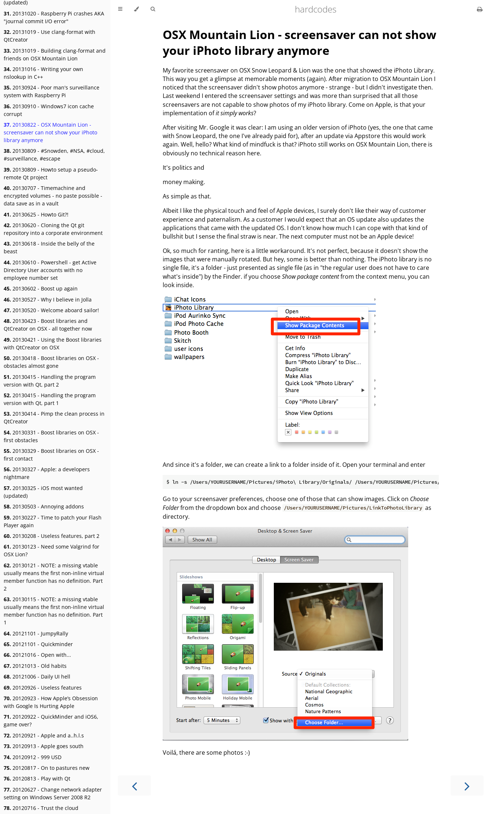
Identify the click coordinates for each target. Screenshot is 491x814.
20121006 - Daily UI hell (37, 676)
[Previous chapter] (134, 785)
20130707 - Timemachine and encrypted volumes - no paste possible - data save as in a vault (53, 195)
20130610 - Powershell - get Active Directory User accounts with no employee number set (50, 270)
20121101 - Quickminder (38, 644)
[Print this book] (479, 9)
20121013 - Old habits (35, 665)
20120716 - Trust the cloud (41, 807)
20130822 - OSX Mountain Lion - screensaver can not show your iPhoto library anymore (50, 132)
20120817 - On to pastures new (46, 767)
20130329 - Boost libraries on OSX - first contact (51, 454)
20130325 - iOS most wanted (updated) (43, 491)
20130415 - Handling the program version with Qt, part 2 (50, 380)
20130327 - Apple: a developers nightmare (47, 473)
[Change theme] (136, 9)
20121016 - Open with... (37, 654)
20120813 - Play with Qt (37, 778)
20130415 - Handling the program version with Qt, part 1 (50, 399)
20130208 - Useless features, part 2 (51, 535)
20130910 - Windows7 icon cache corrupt (49, 110)
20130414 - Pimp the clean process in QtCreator (54, 417)
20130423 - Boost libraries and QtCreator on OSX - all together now (48, 324)
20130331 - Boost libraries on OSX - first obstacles (51, 436)
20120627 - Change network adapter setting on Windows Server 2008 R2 (53, 793)
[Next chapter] (467, 785)
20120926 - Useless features (43, 687)
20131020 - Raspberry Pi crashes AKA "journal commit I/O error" (54, 17)
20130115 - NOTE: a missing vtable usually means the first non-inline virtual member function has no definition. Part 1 (54, 611)
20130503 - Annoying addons (44, 506)
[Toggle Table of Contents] (120, 9)
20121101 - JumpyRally (36, 633)
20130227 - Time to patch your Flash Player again (53, 521)
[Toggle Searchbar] (153, 9)
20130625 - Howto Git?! (36, 214)
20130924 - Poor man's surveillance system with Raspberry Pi (51, 91)
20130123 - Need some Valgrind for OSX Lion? (51, 550)
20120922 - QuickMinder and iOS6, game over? (51, 720)
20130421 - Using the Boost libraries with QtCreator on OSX (53, 343)
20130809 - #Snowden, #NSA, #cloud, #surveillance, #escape (54, 154)
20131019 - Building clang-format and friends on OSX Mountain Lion (55, 54)
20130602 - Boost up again (41, 288)
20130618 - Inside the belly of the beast (49, 247)
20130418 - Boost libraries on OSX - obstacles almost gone (51, 362)
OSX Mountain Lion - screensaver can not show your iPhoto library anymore (299, 42)
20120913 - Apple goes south (44, 746)
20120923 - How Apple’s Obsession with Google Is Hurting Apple (51, 702)
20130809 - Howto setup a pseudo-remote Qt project (51, 173)
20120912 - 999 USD (32, 757)
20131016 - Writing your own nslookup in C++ (43, 73)
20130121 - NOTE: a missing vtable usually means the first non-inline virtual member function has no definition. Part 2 (54, 577)
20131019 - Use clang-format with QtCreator (49, 35)
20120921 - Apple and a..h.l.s (44, 735)
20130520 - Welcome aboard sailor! (51, 310)
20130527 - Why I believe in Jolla (48, 299)
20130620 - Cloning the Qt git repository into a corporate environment (53, 229)
